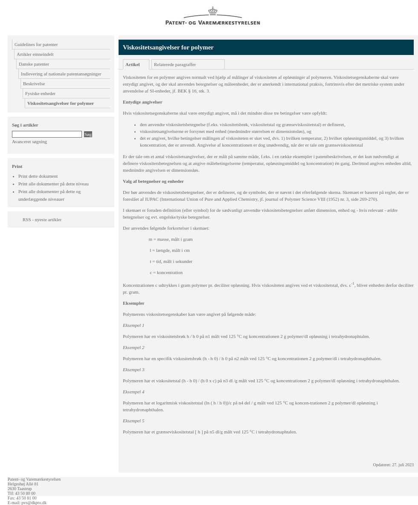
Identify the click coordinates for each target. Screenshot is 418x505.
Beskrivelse (34, 83)
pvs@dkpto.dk (34, 502)
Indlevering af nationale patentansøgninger (61, 73)
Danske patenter (34, 63)
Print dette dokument (38, 176)
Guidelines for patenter (36, 44)
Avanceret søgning (29, 141)
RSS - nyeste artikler (42, 219)
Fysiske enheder (40, 93)
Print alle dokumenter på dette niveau (53, 183)
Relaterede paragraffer (175, 64)
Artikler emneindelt (35, 54)
